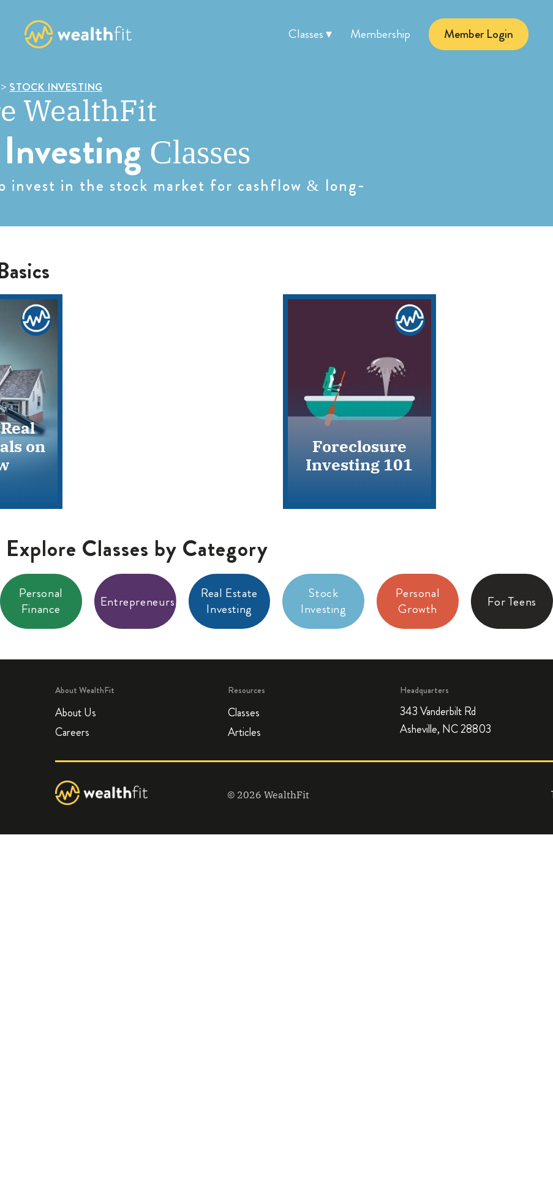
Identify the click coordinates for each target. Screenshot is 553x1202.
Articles (244, 732)
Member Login (478, 34)
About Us (75, 713)
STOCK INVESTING (55, 87)
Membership (380, 34)
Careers (72, 732)
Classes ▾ (310, 34)
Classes (244, 713)
